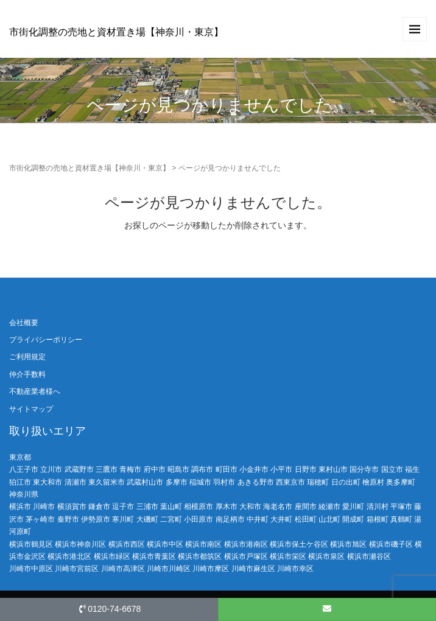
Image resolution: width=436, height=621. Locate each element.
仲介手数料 (27, 374)
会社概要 (23, 322)
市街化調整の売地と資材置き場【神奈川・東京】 (116, 32)
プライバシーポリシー (45, 339)
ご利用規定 (27, 357)
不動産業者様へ (34, 391)
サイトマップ (31, 409)
